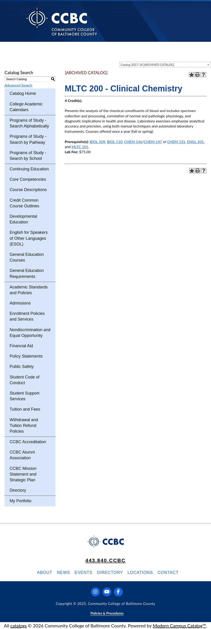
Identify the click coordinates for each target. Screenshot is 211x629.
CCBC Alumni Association (22, 455)
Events (83, 572)
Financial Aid (21, 346)
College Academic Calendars (26, 107)
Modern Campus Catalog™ (179, 625)
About (44, 572)
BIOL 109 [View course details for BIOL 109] (97, 141)
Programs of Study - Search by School (28, 155)
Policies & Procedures (106, 613)
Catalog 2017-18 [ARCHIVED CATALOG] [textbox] (147, 65)
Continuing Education (29, 169)
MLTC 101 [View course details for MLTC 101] (79, 146)
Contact (167, 572)
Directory (18, 490)
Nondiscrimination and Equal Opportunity (30, 332)
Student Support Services (24, 396)
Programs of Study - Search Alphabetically (29, 123)
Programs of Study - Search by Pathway (28, 139)
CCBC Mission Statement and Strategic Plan (23, 474)
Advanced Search (18, 85)
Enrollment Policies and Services (27, 316)
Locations (140, 572)
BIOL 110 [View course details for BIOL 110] (114, 141)
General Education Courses (27, 257)
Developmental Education (23, 219)
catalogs (18, 625)
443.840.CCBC (105, 560)
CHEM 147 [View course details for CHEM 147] (153, 141)
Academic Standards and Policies (29, 290)
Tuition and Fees (25, 409)
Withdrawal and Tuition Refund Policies (24, 425)
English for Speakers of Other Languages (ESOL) (29, 238)
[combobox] (165, 64)
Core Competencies (28, 179)
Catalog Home (23, 93)
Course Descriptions (28, 189)
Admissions (20, 303)
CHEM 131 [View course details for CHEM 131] (176, 141)
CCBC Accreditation (28, 442)
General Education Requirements (27, 273)
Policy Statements (26, 356)
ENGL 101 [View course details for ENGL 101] (195, 141)
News (63, 572)
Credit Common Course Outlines (24, 203)
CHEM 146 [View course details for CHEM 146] (133, 141)
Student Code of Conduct (24, 380)
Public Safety (22, 366)
